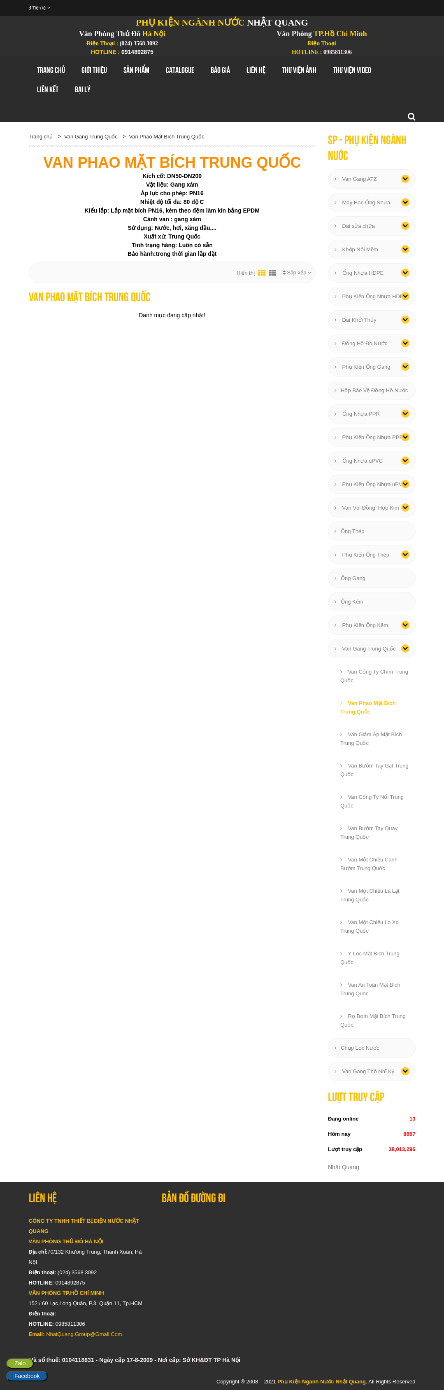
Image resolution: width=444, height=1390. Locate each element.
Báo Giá (220, 70)
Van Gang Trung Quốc (91, 136)
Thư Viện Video (352, 70)
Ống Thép (349, 531)
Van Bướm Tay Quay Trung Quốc (369, 832)
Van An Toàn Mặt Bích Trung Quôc (370, 989)
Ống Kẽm (349, 602)
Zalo (20, 1363)
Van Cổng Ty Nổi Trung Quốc (372, 801)
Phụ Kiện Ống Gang (362, 367)
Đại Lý (83, 89)
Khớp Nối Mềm (356, 249)
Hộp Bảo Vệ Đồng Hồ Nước (371, 390)
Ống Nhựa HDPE (359, 273)
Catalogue (180, 70)
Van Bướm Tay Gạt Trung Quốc (374, 770)
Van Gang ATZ (356, 179)
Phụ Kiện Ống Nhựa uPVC (370, 484)
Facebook (27, 1376)
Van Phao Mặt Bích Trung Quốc (166, 136)
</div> (289, 1265)
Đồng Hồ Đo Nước (361, 343)
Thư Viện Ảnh (299, 70)
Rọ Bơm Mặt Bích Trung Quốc (373, 1020)
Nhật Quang (343, 1167)
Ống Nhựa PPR (357, 414)
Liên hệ (255, 70)
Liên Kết (47, 89)
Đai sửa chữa (355, 226)
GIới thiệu (94, 70)
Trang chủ (51, 70)
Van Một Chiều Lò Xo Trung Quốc (369, 926)
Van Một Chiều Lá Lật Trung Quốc (370, 895)
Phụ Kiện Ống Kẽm (361, 625)
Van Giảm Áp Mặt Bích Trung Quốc (371, 738)
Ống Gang (350, 578)
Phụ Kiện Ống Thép (362, 555)
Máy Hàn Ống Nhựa (362, 202)
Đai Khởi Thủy (356, 320)
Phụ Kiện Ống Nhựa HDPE (371, 296)
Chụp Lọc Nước (357, 1048)
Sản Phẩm (136, 70)
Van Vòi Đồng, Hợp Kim (367, 508)
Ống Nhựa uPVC (359, 461)
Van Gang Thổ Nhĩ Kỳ (364, 1071)
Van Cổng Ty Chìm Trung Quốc (374, 676)
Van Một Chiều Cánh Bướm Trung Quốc (369, 863)
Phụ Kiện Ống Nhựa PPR (369, 437)
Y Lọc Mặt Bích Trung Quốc (370, 957)
